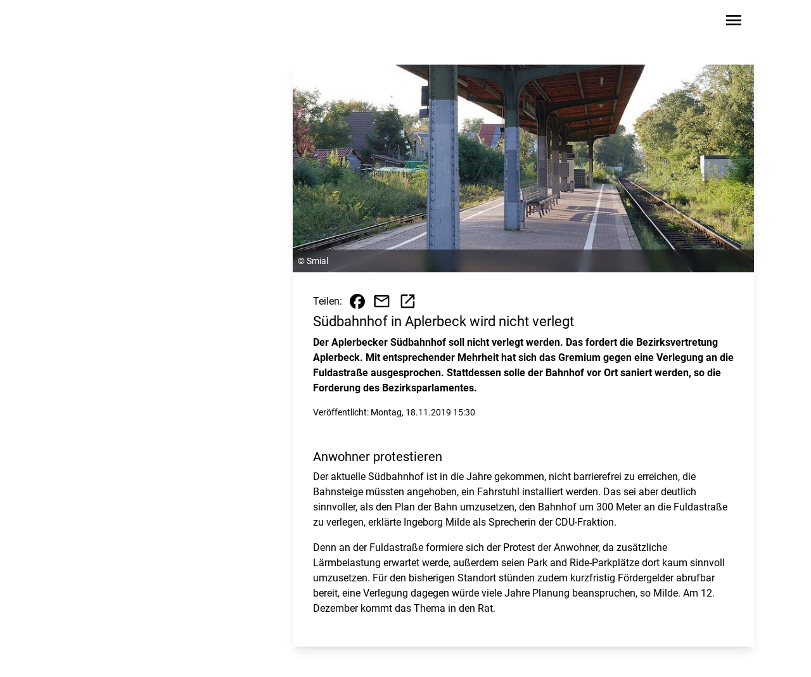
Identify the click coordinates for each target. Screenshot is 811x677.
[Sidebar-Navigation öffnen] (734, 22)
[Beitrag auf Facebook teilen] (357, 301)
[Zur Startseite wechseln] (97, 23)
